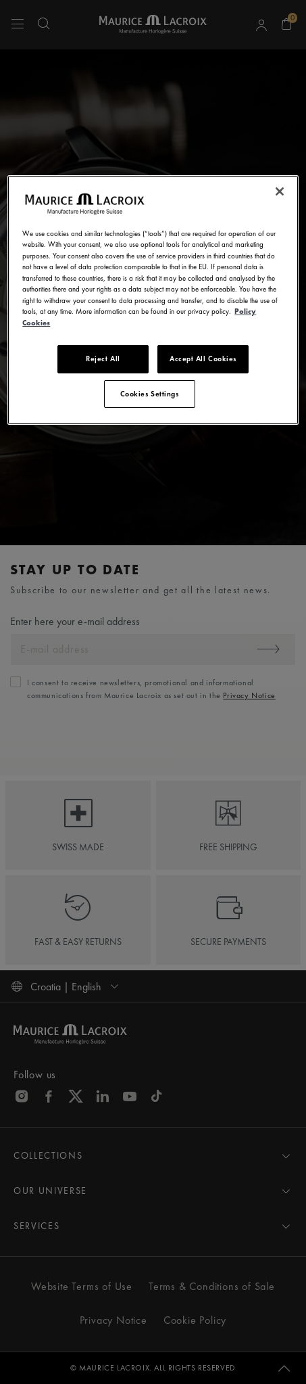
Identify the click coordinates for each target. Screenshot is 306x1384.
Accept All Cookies (203, 358)
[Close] (280, 191)
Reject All (103, 358)
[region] (152, 300)
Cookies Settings (149, 393)
